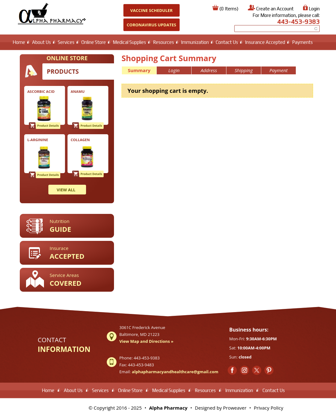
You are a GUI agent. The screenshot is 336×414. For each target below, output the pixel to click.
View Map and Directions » (146, 341)
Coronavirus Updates (151, 25)
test (46, 406)
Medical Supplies (129, 42)
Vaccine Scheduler (151, 10)
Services (66, 42)
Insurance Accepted (265, 42)
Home (19, 42)
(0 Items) (228, 8)
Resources (163, 42)
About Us (41, 42)
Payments (302, 42)
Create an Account (275, 8)
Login (314, 8)
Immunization (195, 42)
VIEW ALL (66, 190)
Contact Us (227, 42)
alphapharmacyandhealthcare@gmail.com (175, 371)
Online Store (93, 42)
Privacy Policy (268, 408)
